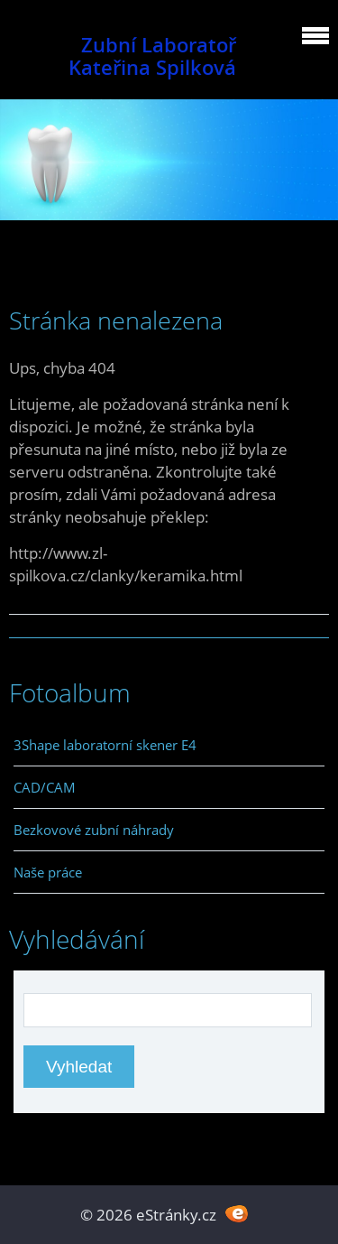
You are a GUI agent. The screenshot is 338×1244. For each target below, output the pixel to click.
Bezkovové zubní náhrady (94, 830)
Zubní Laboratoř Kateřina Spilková (152, 56)
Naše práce (48, 872)
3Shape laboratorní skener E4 (105, 745)
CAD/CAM (45, 787)
